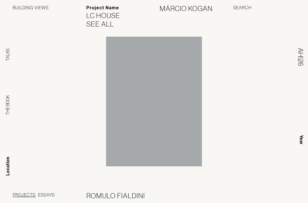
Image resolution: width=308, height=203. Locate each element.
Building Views (31, 7)
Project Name (102, 7)
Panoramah (244, 196)
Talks (7, 54)
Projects (24, 194)
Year (301, 139)
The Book (7, 105)
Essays (46, 194)
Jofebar (280, 194)
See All (103, 24)
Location (7, 166)
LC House (106, 15)
